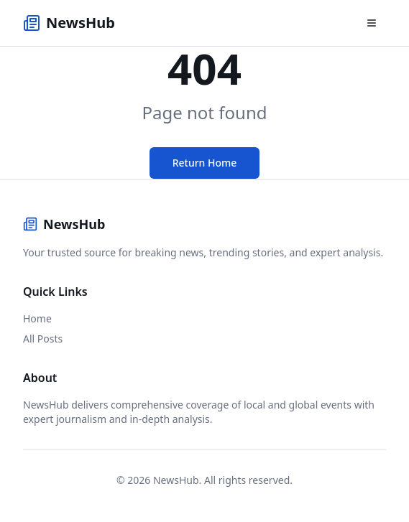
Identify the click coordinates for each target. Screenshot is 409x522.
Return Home (205, 162)
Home (37, 318)
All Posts (43, 338)
